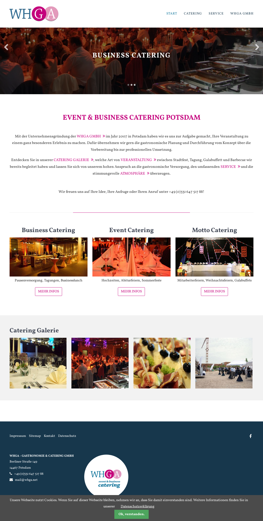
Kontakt (49, 436)
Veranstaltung (136, 160)
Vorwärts (257, 47)
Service (216, 13)
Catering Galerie (71, 160)
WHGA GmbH (242, 13)
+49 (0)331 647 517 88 (28, 474)
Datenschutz (67, 436)
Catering (193, 13)
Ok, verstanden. (132, 514)
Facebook (250, 436)
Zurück (6, 47)
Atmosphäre (132, 173)
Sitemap (35, 436)
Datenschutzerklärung (137, 506)
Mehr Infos (48, 291)
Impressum (18, 436)
